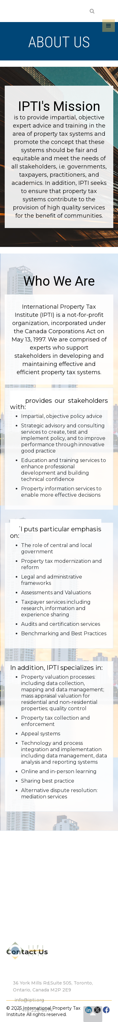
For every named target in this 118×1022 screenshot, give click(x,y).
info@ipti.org (29, 1007)
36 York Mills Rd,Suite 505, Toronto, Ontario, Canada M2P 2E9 (53, 994)
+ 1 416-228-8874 (33, 1017)
